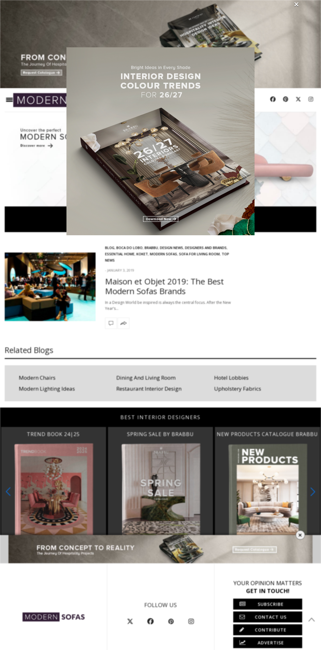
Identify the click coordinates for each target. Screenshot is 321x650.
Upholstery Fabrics (237, 388)
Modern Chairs (37, 377)
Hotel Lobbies (231, 377)
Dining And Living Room (146, 377)
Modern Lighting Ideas (47, 388)
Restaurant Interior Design (149, 388)
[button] (313, 491)
